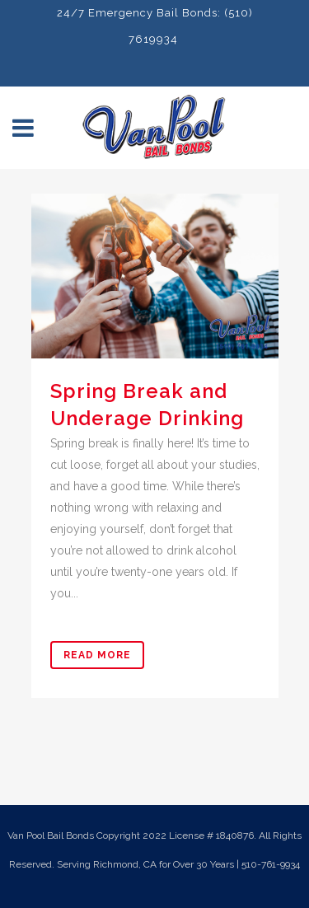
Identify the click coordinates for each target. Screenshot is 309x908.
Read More (97, 655)
